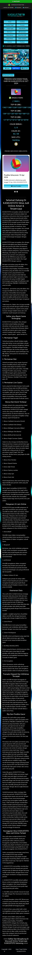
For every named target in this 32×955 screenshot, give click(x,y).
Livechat (26, 7)
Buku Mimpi (9, 38)
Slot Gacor (9, 32)
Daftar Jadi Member (8, 7)
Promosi (22, 25)
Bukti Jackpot (22, 38)
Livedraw (22, 21)
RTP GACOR (6, 283)
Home (9, 21)
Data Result (22, 28)
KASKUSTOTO (6, 222)
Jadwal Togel (9, 28)
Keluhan (10, 42)
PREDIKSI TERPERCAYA (20, 283)
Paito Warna (9, 35)
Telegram (18, 7)
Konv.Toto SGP (22, 35)
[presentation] (15, 192)
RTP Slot (25, 68)
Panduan (22, 42)
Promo (16, 68)
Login (7, 68)
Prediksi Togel (9, 25)
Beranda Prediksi (8, 75)
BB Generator (22, 32)
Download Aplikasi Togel (16, 4)
